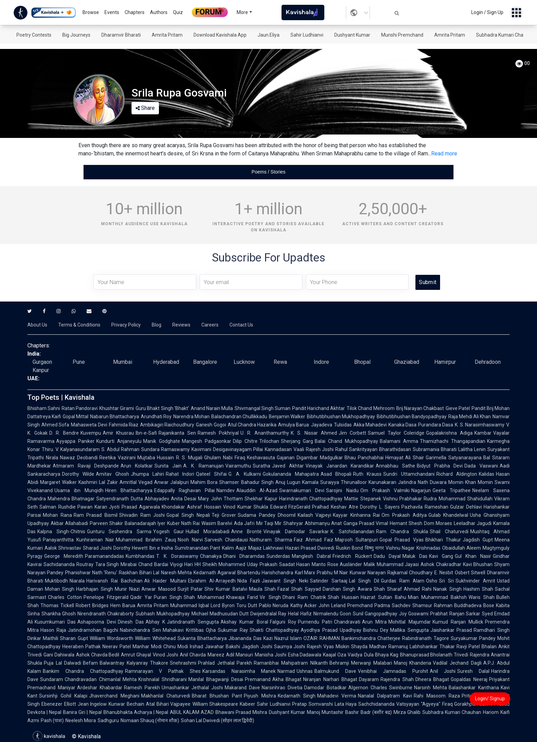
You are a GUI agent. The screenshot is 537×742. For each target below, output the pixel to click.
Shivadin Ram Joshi (142, 515)
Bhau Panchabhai (364, 457)
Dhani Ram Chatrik (304, 597)
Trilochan (269, 441)
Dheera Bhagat (432, 679)
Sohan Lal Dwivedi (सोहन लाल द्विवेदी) (217, 720)
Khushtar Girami (116, 408)
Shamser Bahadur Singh (246, 482)
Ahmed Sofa (55, 424)
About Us (37, 325)
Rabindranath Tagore (425, 638)
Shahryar (293, 523)
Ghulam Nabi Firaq (224, 457)
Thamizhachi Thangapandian (452, 441)
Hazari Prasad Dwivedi (309, 548)
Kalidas (486, 474)
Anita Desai (183, 498)
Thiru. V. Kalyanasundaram (71, 449)
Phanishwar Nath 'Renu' (91, 572)
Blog (156, 325)
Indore (321, 362)
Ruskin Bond (349, 548)
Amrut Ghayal (136, 654)
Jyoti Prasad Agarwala (134, 507)
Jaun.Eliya (268, 35)
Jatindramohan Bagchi (93, 630)
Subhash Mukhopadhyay (162, 613)
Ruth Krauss (367, 474)
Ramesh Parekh (142, 687)
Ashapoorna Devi (96, 622)
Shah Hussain (343, 597)
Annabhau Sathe (395, 466)
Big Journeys (76, 35)
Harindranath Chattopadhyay (310, 498)
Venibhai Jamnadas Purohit (393, 671)
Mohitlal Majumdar (409, 622)
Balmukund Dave (335, 671)
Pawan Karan (92, 507)
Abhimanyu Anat (323, 523)
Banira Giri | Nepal (82, 712)
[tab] (268, 172)
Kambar (482, 433)
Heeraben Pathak (81, 646)
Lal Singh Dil (364, 581)
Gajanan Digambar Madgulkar (310, 457)
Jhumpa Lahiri (147, 474)
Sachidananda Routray (68, 564)
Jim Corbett (352, 433)
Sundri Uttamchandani (408, 474)
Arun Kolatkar (137, 466)
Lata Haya (346, 704)
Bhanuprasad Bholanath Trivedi (434, 654)
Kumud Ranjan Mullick (458, 622)
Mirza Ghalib (407, 712)
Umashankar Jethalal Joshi (192, 687)
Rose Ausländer (344, 564)
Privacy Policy (126, 325)
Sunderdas (278, 556)
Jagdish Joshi (257, 646)
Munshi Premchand (402, 35)
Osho (431, 581)
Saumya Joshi (289, 646)
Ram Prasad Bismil (95, 515)
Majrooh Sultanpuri (356, 539)
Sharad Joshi (97, 548)
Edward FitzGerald (290, 507)
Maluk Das (414, 556)
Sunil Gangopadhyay (375, 613)
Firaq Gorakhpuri (460, 704)
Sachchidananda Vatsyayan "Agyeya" (399, 704)
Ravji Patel (468, 646)
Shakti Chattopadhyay (274, 630)
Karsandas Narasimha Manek (239, 671)
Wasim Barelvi (216, 523)
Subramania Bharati (435, 449)
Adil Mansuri (239, 654)
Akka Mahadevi (370, 424)
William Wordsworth (111, 638)
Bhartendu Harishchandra (265, 572)
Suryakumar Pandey (473, 638)
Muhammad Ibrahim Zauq (146, 539)
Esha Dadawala (305, 654)
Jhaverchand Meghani (114, 696)
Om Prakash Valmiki (385, 490)
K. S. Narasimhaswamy (479, 424)
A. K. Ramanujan (203, 466)
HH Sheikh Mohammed (220, 564)
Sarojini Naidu (342, 490)
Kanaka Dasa (402, 424)
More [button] (242, 12)
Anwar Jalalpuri (171, 482)
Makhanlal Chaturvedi (165, 696)
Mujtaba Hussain (155, 457)
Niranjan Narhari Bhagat (330, 679)
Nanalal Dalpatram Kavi (385, 696)
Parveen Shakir (106, 523)
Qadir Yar (141, 597)
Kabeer (247, 704)
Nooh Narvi (190, 539)
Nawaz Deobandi (79, 457)
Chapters (135, 12)
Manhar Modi (147, 646)
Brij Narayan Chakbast (420, 408)
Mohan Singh (59, 589)
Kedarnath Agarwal (214, 572)
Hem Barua (122, 605)
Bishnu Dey (375, 630)
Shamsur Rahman (432, 605)
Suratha (261, 466)
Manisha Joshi (270, 654)
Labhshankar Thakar (432, 646)
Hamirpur (445, 362)
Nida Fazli (248, 581)
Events (111, 12)
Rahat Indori (180, 474)
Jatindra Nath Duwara (422, 482)
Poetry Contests (33, 35)
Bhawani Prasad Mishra (241, 712)
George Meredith (63, 556)
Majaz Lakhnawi (266, 548)
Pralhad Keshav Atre (335, 507)
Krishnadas (428, 548)
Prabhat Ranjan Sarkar (455, 613)
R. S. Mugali (189, 457)
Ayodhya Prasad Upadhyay (331, 630)
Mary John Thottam (220, 498)
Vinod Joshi (165, 654)
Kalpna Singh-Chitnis (61, 531)
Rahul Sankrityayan (356, 449)
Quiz (178, 12)
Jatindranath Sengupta (193, 622)
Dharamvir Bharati (121, 35)
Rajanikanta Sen (177, 433)
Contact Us (241, 325)
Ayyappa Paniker (75, 441)
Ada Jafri (244, 523)
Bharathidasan (395, 449)
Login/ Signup (490, 698)
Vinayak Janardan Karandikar (339, 466)
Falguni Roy (283, 622)
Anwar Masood (158, 589)
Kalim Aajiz (234, 548)
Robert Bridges (92, 605)
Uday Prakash (262, 564)
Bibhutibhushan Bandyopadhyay (412, 416)
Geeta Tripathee (452, 490)
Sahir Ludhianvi (306, 35)
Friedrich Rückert (352, 556)
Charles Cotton (65, 597)
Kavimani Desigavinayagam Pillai (227, 449)
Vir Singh (270, 597)
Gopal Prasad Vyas (401, 539)
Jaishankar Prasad (451, 630)
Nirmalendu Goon (332, 613)
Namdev (225, 490)
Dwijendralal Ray (268, 613)
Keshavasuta (261, 457)
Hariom (491, 712)
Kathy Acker (303, 605)
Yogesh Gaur (168, 531)
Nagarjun (421, 490)
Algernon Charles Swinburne (380, 687)
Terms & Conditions (79, 325)
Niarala (77, 581)
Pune (79, 362)
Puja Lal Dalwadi (62, 663)
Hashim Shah (478, 589)
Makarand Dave (242, 687)
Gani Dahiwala (58, 654)
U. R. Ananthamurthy (264, 433)
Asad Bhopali (336, 474)
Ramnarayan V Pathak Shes (163, 671)
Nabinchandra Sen (140, 630)
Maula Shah (262, 589)
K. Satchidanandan (352, 531)
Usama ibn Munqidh (78, 490)
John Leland (332, 605)
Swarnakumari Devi (301, 490)
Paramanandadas (104, 556)
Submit (427, 282)
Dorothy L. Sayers (380, 507)
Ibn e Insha (161, 548)
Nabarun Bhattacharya (114, 416)
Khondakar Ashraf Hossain (191, 507)
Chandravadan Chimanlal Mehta (101, 679)
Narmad (286, 671)
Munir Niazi (127, 589)
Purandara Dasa (435, 424)
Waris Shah (482, 597)
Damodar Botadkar (325, 687)
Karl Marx (305, 572)
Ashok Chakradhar (441, 564)
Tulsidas (343, 424)
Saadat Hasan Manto (302, 564)
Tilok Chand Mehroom (370, 408)
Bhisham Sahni (43, 408)
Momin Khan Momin (470, 482)
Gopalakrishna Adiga (449, 433)
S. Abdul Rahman (120, 449)
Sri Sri (446, 581)
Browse (91, 12)
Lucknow (244, 362)
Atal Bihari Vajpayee (168, 704)
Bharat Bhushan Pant (217, 696)
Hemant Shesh (406, 523)
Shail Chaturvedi (449, 531)
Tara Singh (107, 564)
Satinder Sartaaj (328, 581)
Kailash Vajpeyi (315, 515)
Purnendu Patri (315, 622)
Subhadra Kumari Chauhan (505, 35)
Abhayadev (157, 498)
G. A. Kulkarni (244, 474)
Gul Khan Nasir (473, 556)
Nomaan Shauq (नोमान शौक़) (150, 720)
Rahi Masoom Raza (437, 696)
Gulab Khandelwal (448, 515)
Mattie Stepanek (362, 498)
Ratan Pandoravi (80, 408)
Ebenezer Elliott (58, 704)
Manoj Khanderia (413, 663)
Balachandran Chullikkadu (239, 416)
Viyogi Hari (181, 564)
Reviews (181, 325)
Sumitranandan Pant (197, 548)
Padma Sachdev (392, 605)
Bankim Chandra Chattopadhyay (83, 671)
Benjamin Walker (287, 416)
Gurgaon (42, 362)
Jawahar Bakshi (222, 646)
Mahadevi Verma (336, 696)
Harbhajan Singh (94, 589)
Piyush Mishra (260, 696)
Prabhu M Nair (332, 572)
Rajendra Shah (397, 679)
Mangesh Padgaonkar (206, 441)
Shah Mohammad (204, 597)
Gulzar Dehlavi (466, 507)
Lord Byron (223, 605)
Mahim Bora (203, 482)
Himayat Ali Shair (404, 457)
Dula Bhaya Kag (381, 654)
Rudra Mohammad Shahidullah (458, 498)
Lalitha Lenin (472, 449)
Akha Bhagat (287, 679)
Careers (209, 325)
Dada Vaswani (481, 466)
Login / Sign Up (487, 12)
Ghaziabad (406, 362)
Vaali (299, 449)
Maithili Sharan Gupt (65, 638)
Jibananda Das (244, 638)
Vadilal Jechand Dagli (457, 663)
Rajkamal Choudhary (410, 572)
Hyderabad (166, 362)
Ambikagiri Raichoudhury (167, 424)
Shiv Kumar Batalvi (225, 589)
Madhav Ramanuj (388, 646)
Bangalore (205, 362)
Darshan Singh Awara (347, 589)
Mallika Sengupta (409, 630)
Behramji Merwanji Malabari (360, 663)
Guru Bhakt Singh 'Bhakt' (162, 408)
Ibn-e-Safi (146, 433)
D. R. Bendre (64, 433)
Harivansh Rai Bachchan (114, 581)
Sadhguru (108, 720)
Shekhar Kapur (261, 498)
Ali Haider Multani (165, 581)
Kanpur (41, 370)
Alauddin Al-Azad (256, 490)
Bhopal (362, 362)
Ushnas (305, 671)
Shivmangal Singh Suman (262, 408)
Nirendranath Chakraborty (105, 613)
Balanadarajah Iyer (145, 523)
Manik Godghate (161, 441)
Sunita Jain (168, 466)
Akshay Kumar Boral (244, 622)
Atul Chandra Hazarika (252, 424)
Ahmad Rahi (418, 589)
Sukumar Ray (233, 630)
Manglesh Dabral (311, 556)
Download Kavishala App (220, 35)
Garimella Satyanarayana (454, 457)
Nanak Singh (447, 589)
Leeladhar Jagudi (472, 523)
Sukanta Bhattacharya (202, 638)
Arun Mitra (374, 622)
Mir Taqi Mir (269, 523)
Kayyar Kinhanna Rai (356, 515)
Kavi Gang (441, 556)
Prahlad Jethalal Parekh (225, 663)
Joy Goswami (413, 613)
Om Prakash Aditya (404, 515)
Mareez (216, 654)
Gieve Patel (458, 408)
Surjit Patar (190, 589)
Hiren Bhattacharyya (128, 490)
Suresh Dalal (473, 671)
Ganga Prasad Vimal (366, 523)
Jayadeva (321, 424)
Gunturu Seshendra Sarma (119, 531)
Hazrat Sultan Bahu (383, 597)
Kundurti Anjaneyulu (118, 441)
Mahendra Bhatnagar (71, 498)
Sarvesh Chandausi (226, 539)
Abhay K (155, 622)
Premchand (360, 605)
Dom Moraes (438, 523)
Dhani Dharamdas (244, 556)
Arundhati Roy (156, 416)
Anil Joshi (443, 671)
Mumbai (122, 362)
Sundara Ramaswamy (165, 449)
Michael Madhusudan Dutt (220, 613)
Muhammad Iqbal (189, 605)
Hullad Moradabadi (207, 531)
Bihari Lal (149, 572)
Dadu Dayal (387, 556)
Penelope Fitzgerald (106, 597)
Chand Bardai (153, 564)
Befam (90, 663)
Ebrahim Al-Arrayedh (212, 581)
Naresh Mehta (176, 572)
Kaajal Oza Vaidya (342, 654)
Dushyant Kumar (352, 35)
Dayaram (369, 679)
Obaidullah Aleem (461, 548)
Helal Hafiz (299, 613)
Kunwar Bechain (126, 704)
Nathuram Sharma (271, 539)
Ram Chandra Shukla (402, 531)
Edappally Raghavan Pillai (184, 490)
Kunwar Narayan (368, 572)
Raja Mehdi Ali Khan (469, 416)
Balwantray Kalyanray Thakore (134, 663)
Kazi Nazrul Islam (282, 638)
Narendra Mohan (191, 416)
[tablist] (268, 172)
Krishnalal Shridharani (162, 679)
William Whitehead (155, 638)
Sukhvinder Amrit (475, 581)
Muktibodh (56, 581)
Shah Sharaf (388, 589)
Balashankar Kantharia (474, 687)
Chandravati (347, 622)
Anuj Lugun (287, 482)
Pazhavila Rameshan (424, 507)
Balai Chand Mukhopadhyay (346, 441)
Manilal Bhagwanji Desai (215, 679)
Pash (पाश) (52, 720)
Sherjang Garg (297, 441)
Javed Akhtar (288, 466)
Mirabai (129, 564)
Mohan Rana (57, 515)
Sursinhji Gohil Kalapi (63, 696)
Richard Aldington (456, 474)
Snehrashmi (183, 663)
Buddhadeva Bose (474, 605)
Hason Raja (53, 630)
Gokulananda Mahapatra (291, 474)
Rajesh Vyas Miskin (328, 646)
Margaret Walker (58, 482)
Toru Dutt (246, 605)
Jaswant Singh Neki (285, 581)
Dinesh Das (130, 622)
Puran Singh (168, 597)
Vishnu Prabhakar (402, 498)
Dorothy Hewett (130, 548)
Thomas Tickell (57, 605)
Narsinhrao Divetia (282, 687)
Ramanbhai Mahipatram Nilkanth (290, 663)
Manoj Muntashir (325, 712)
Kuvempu (90, 433)
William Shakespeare (215, 704)
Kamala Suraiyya (320, 482)
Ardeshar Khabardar (99, 687)
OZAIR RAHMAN (321, 638)
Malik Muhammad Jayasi (391, 564)
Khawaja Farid (242, 597)
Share (145, 108)
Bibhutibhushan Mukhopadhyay (341, 416)
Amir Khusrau (118, 433)
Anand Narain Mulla (212, 408)
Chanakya (211, 556)
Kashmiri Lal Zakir (98, 482)
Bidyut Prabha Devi (440, 466)
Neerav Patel (116, 646)
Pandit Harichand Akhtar (318, 408)
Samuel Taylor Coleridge (396, 433)
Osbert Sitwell (470, 572)
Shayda (359, 646)
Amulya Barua (293, 424)
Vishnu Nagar (400, 548)
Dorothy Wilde (78, 474)
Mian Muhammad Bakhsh (437, 597)
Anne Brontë (246, 531)
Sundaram (51, 679)
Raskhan (128, 572)
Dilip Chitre (245, 441)
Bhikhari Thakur (443, 539)
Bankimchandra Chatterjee (370, 638)
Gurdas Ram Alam (402, 581)
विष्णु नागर (374, 548)
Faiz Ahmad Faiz (313, 539)
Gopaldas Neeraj (469, 679)
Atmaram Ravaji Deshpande (86, 466)
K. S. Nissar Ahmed (314, 433)
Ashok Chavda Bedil (98, 654)
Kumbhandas (140, 556)
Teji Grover (224, 515)
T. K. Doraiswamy (177, 556)
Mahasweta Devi (89, 424)
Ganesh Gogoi (211, 424)
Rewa (280, 362)
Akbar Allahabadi (69, 523)
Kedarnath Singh (297, 696)
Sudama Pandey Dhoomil (267, 515)
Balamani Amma (399, 441)
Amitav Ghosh (112, 474)
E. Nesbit (443, 572)
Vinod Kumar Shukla (245, 507)
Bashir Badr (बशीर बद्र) (368, 712)
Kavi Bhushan (478, 564)
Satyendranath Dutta (119, 498)
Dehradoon (488, 362)
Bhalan (489, 646)
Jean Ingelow (92, 704)
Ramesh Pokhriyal (218, 433)
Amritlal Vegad (136, 482)
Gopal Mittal (75, 416)
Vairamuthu (238, 466)
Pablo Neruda (274, 605)
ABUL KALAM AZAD (192, 712)
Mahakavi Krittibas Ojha (189, 630)
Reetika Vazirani (117, 457)
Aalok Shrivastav (63, 548)
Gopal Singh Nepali (188, 515)
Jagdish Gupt (478, 539)
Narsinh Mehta (430, 687)
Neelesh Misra (80, 720)
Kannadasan (278, 449)
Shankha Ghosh (58, 613)
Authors (158, 12)
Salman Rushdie (57, 507)
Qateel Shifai (211, 474)
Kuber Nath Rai (183, 523)
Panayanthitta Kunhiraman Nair (78, 539)
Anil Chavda (193, 654)
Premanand (258, 679)
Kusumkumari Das (55, 622)
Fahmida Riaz (123, 424)
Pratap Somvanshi (312, 704)
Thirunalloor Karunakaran (368, 482)
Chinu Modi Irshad (183, 646)
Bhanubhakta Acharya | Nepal (135, 712)
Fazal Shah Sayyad (299, 589)
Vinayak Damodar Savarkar (296, 531)
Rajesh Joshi (320, 449)
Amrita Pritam (167, 35)
